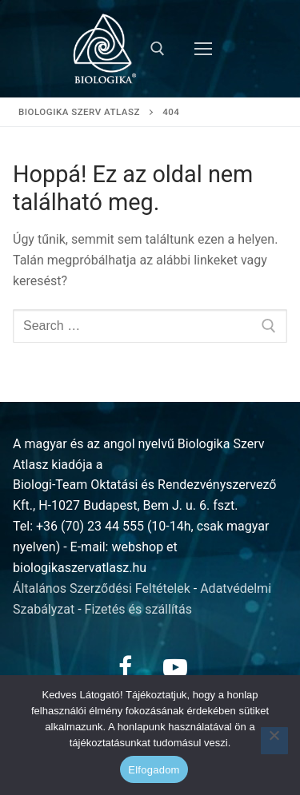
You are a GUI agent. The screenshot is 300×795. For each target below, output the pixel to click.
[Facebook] (125, 667)
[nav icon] (203, 49)
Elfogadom (153, 770)
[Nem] (274, 740)
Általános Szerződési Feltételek (101, 588)
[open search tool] (157, 49)
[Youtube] (175, 667)
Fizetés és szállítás (139, 609)
